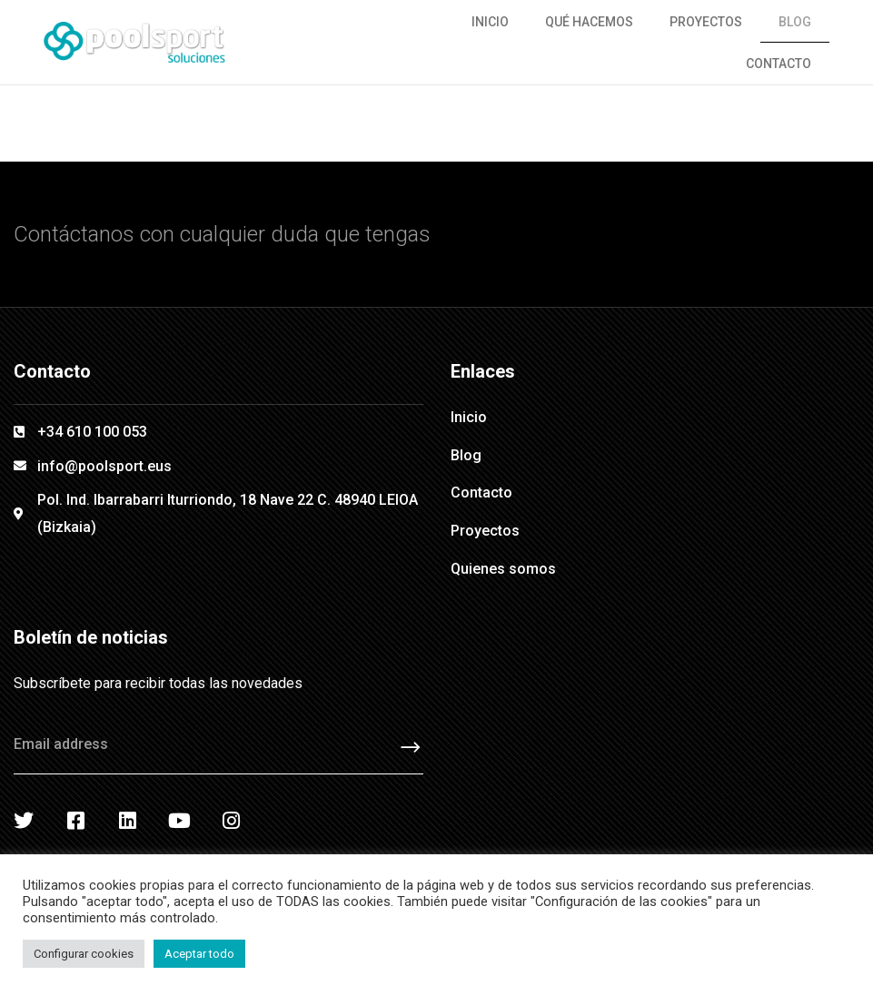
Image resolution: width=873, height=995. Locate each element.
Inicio (490, 22)
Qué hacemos (589, 22)
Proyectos (706, 22)
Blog (795, 22)
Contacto (778, 63)
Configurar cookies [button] (84, 954)
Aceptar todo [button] (199, 954)
